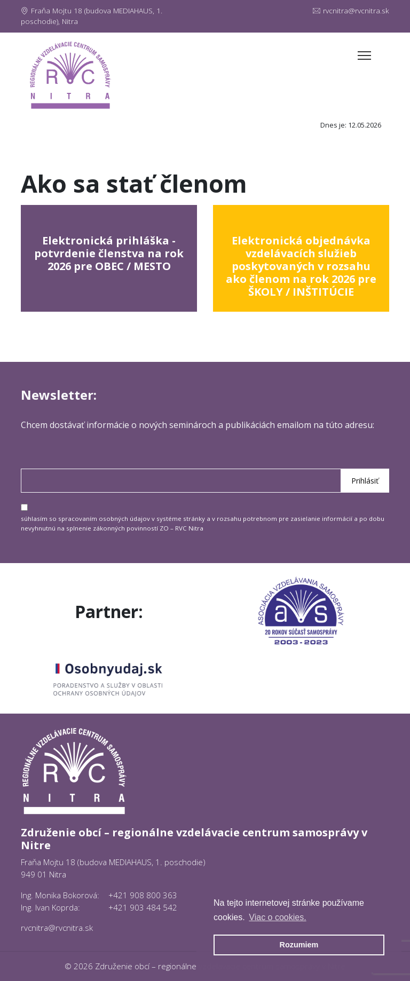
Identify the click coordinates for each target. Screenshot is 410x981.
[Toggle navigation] (364, 55)
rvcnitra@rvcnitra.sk (351, 10)
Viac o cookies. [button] (277, 917)
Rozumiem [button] (299, 944)
